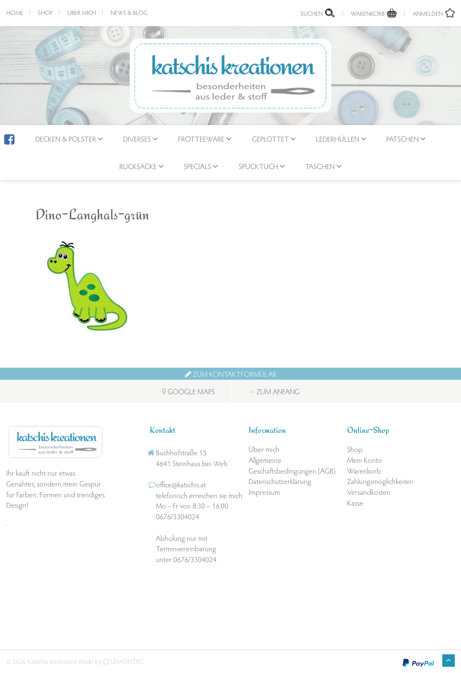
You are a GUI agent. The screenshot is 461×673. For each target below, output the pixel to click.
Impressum (264, 491)
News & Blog (129, 12)
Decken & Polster (65, 138)
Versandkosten (368, 491)
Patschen (402, 138)
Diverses (137, 138)
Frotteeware (201, 138)
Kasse (355, 502)
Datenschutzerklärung (280, 481)
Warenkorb (364, 470)
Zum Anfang (275, 391)
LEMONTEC (123, 661)
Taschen (320, 166)
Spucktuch (258, 166)
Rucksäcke (138, 166)
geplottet (270, 138)
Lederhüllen (337, 138)
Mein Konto (364, 459)
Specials (197, 166)
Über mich (81, 12)
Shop (45, 12)
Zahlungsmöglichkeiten (380, 481)
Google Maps (188, 391)
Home (14, 12)
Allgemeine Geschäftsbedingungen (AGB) (292, 465)
